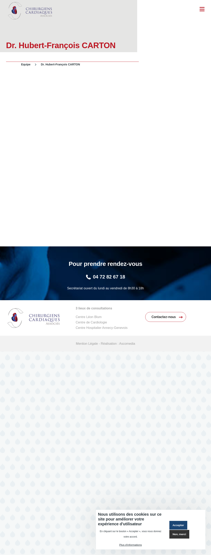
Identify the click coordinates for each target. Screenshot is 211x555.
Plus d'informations (130, 544)
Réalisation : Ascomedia (118, 343)
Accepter (178, 525)
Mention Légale (87, 343)
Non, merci (179, 534)
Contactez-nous (163, 317)
